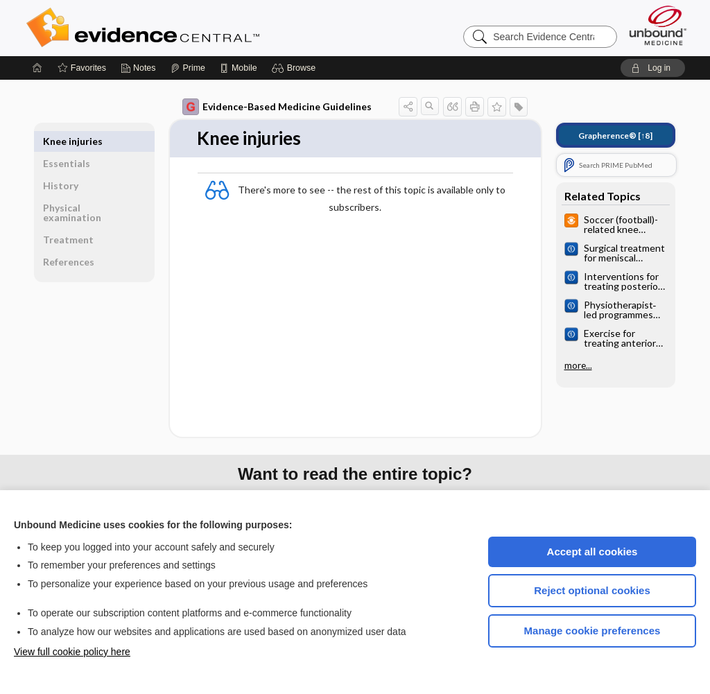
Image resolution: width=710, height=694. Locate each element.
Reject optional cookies (592, 590)
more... (578, 365)
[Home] (37, 68)
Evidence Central (198, 28)
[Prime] (188, 68)
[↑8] (615, 135)
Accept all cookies (592, 551)
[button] (296, 68)
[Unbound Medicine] (658, 25)
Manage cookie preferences (592, 630)
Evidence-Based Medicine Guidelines (277, 106)
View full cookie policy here (72, 651)
